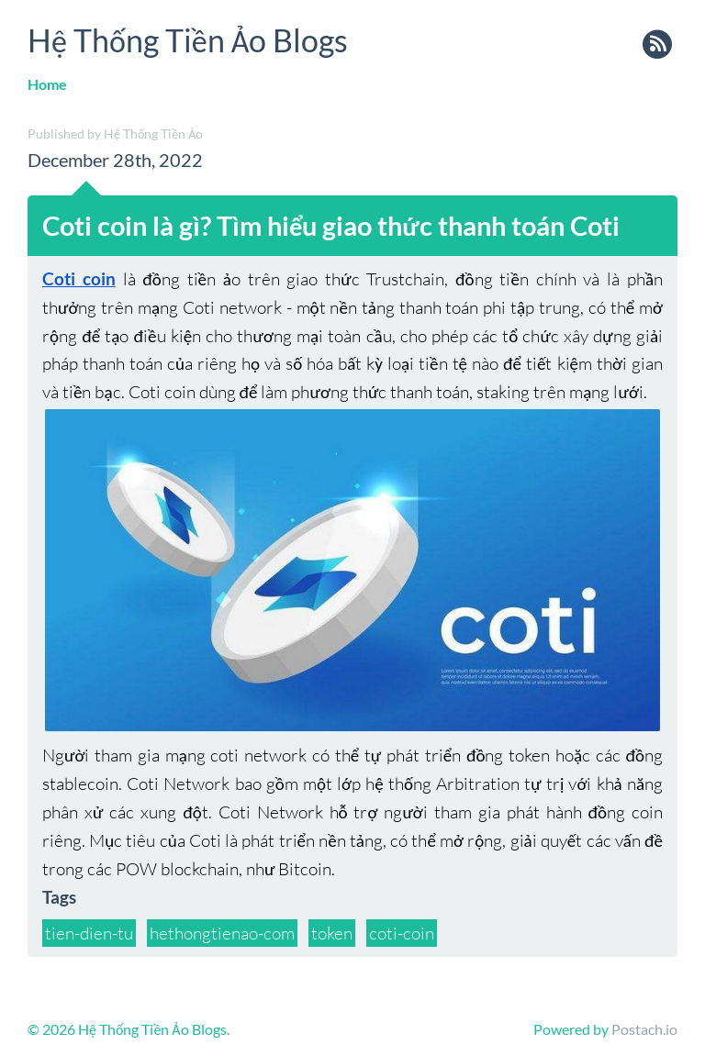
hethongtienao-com (222, 933)
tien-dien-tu (89, 933)
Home (47, 84)
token (331, 933)
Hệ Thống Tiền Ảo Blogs (188, 40)
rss (657, 46)
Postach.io (644, 1029)
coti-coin (401, 933)
